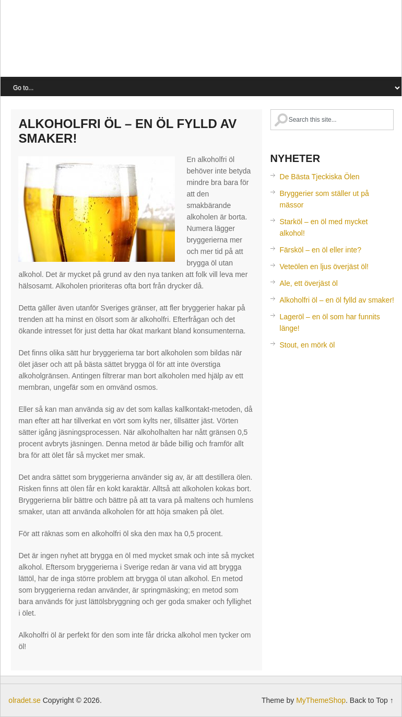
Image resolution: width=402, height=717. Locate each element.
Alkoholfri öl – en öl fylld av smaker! (337, 300)
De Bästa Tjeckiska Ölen (320, 176)
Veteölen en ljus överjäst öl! (324, 266)
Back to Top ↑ (372, 700)
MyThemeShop (321, 700)
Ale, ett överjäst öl (309, 283)
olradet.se (112, 41)
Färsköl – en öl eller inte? (320, 250)
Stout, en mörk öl (307, 345)
